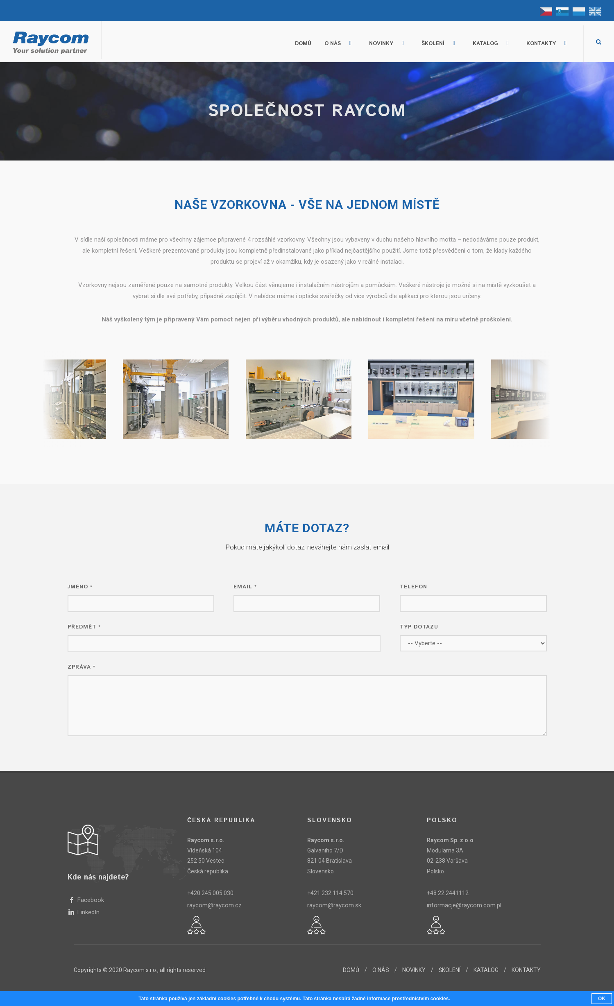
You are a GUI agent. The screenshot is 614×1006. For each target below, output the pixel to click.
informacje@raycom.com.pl (464, 905)
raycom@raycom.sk (334, 905)
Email (246, 587)
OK (601, 998)
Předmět (85, 627)
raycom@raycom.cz (214, 905)
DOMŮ (351, 970)
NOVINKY (414, 970)
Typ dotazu (420, 627)
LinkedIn (88, 912)
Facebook (90, 900)
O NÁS (380, 970)
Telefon (414, 587)
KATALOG (486, 970)
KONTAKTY (526, 970)
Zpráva (82, 667)
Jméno (81, 587)
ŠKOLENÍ (449, 970)
